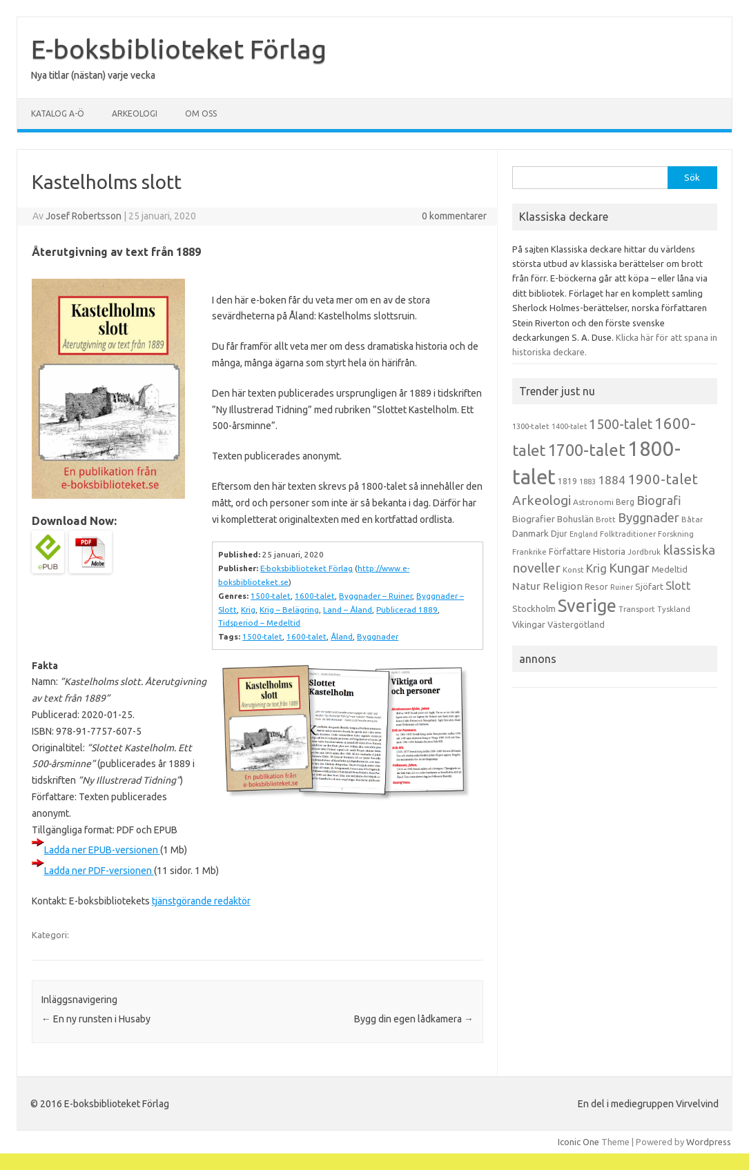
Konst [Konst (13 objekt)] (573, 570)
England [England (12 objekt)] (584, 534)
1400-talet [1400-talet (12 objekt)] (569, 426)
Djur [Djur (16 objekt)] (559, 533)
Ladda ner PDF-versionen (99, 870)
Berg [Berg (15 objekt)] (625, 501)
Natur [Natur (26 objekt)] (526, 586)
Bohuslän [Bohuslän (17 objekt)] (575, 519)
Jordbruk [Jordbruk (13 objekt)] (644, 552)
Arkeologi (134, 113)
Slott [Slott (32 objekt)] (678, 585)
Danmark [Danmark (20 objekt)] (530, 533)
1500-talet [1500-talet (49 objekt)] (620, 424)
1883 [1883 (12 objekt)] (587, 481)
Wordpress (708, 1142)
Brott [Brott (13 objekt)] (606, 519)
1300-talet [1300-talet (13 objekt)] (530, 426)
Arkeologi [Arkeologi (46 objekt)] (541, 500)
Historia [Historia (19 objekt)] (609, 551)
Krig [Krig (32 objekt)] (596, 568)
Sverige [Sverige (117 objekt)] (587, 605)
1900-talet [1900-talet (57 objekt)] (663, 479)
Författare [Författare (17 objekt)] (570, 551)
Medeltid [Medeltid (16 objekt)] (670, 569)
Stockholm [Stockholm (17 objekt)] (534, 608)
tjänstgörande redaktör (201, 900)
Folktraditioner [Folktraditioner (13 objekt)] (628, 534)
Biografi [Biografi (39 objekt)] (658, 500)
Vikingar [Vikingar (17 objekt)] (528, 624)
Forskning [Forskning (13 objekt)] (676, 534)
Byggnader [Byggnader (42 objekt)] (648, 517)
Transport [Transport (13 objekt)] (637, 609)
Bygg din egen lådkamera (414, 1018)
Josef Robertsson (83, 215)
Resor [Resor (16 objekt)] (596, 586)
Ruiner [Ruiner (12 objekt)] (621, 587)
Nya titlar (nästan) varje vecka (93, 75)
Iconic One (578, 1142)
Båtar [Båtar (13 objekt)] (692, 519)
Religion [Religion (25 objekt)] (563, 586)
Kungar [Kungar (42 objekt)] (629, 568)
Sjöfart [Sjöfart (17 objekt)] (649, 586)
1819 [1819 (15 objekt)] (567, 481)
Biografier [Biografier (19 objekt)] (533, 518)
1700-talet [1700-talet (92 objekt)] (586, 450)
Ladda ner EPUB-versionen (102, 849)
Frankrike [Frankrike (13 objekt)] (529, 552)
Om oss (201, 113)
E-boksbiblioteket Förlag (179, 48)
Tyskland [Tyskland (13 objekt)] (673, 609)
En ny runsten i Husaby (95, 1018)
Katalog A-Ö (57, 113)
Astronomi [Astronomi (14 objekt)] (593, 501)
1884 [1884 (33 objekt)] (611, 479)
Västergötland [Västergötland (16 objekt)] (576, 624)
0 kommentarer (454, 215)
